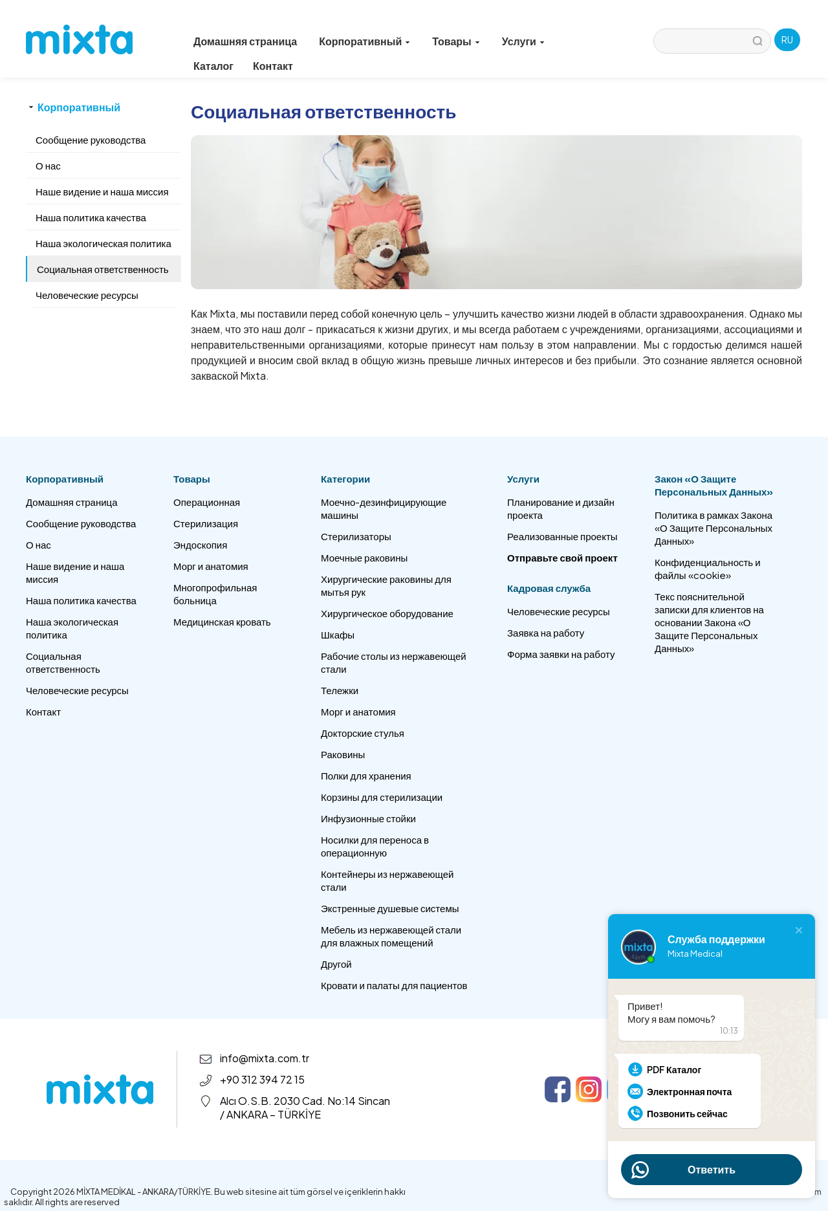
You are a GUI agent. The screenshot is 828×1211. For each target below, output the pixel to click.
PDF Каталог (674, 1069)
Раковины (343, 754)
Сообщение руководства (81, 523)
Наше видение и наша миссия (75, 572)
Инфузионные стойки (368, 818)
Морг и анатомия (210, 566)
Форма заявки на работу (561, 654)
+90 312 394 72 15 (262, 1079)
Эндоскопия (200, 544)
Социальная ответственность (63, 662)
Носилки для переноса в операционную (375, 845)
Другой (336, 963)
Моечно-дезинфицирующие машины (383, 508)
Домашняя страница (245, 41)
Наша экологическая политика (72, 627)
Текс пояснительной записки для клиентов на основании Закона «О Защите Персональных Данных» (709, 622)
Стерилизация (205, 523)
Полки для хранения (366, 775)
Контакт (273, 65)
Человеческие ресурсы (77, 690)
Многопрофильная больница (215, 593)
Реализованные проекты (562, 536)
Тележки (339, 690)
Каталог (213, 65)
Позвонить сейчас (687, 1113)
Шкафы (337, 634)
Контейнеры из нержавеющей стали (387, 880)
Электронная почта (689, 1091)
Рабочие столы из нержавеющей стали (393, 662)
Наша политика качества (81, 600)
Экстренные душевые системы (390, 908)
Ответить (711, 1169)
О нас (38, 544)
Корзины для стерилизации (381, 797)
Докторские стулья (362, 732)
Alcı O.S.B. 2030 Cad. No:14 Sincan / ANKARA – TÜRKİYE (305, 1107)
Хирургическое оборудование (387, 613)
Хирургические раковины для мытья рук (386, 585)
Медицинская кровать (222, 621)
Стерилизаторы (356, 536)
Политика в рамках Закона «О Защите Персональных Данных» (713, 527)
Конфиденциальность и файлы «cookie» (708, 568)
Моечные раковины (364, 557)
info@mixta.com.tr (264, 1058)
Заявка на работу (545, 632)
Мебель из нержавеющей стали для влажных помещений (391, 935)
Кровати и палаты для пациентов (394, 985)
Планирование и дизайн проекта (561, 508)
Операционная (206, 502)
